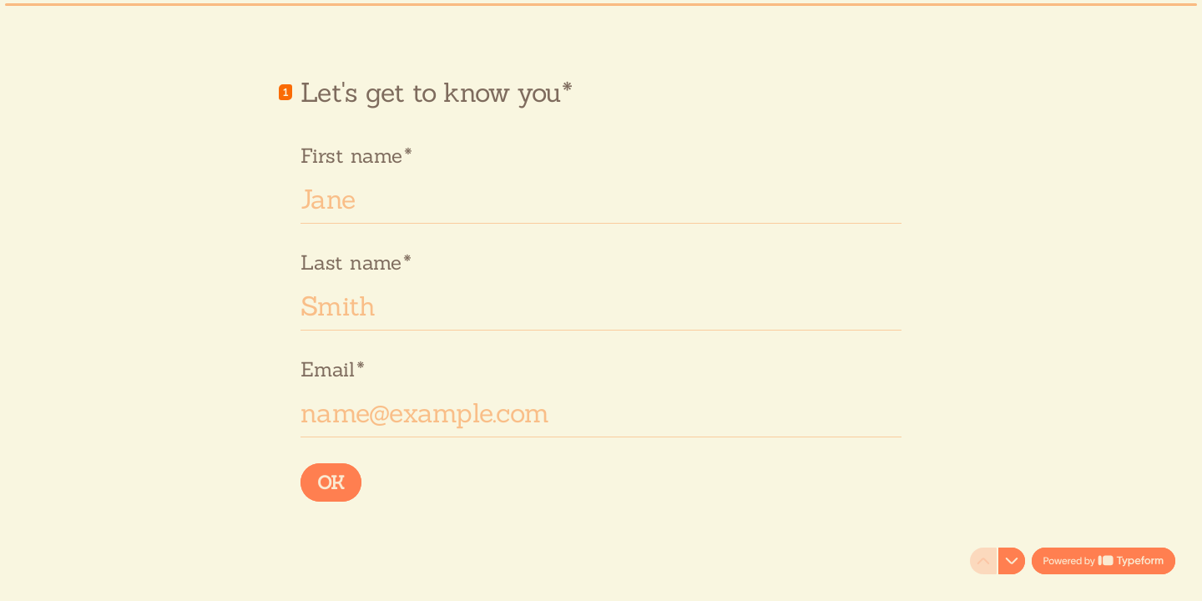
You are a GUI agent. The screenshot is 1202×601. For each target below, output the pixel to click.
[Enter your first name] (601, 198)
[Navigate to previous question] (983, 561)
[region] (163, 537)
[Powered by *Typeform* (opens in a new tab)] (1103, 561)
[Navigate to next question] (1011, 561)
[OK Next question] (330, 482)
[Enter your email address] (601, 412)
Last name (356, 262)
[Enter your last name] (601, 305)
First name (356, 155)
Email (332, 368)
